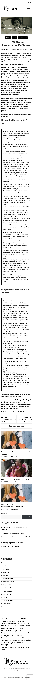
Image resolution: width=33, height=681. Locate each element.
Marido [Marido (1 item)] (14, 628)
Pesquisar (4, 513)
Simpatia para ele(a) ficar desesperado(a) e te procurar (12, 505)
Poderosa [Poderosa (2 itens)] (19, 635)
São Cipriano (7, 604)
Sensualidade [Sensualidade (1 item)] (4, 642)
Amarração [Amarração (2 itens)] (17, 619)
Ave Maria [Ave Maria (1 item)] (3, 621)
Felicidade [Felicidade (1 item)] (10, 625)
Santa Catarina (7, 591)
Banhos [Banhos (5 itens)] (14, 621)
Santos (14, 37)
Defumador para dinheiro (11, 546)
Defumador (6, 572)
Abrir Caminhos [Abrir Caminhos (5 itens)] (7, 619)
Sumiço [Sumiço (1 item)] (27, 642)
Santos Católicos (23, 37)
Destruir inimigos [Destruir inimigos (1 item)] (21, 623)
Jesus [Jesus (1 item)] (2, 628)
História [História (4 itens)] (16, 626)
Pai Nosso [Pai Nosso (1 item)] (14, 635)
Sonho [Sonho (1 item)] (23, 642)
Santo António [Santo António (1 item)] (4, 640)
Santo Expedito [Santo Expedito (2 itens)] (13, 640)
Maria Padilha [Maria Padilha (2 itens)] (8, 628)
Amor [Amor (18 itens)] (23, 619)
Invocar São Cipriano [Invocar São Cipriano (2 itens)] (25, 625)
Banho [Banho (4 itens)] (9, 621)
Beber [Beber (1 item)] (19, 621)
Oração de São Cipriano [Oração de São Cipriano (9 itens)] (11, 630)
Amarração (6, 563)
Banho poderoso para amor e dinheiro (15, 479)
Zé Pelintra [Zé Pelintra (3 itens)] (4, 649)
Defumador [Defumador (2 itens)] (13, 623)
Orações (8, 37)
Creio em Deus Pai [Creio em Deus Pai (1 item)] (5, 623)
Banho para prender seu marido (13, 543)
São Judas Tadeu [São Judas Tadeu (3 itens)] (23, 647)
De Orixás (6, 569)
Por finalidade (7, 588)
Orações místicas (8, 585)
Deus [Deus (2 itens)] (27, 623)
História (20, 412)
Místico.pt (6, 49)
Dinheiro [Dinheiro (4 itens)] (4, 626)
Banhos (13, 482)
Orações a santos (8, 578)
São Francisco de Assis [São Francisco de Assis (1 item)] (6, 647)
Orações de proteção (9, 581)
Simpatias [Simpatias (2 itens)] (18, 642)
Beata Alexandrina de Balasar (9, 412)
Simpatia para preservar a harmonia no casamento (14, 528)
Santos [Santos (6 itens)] (28, 640)
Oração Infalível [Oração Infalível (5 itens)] (7, 633)
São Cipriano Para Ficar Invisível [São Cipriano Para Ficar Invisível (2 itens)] (21, 645)
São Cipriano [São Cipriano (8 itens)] (6, 645)
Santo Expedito (7, 594)
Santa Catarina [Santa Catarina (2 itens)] (23, 638)
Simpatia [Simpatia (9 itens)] (11, 642)
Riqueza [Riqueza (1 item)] (12, 638)
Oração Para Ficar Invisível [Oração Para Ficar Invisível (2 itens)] (21, 633)
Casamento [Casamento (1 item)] (24, 621)
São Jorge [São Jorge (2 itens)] (15, 647)
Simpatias (14, 456)
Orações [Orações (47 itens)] (6, 635)
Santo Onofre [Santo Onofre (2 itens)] (21, 640)
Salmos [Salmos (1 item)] (16, 638)
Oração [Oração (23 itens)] (20, 628)
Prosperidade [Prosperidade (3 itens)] (5, 638)
